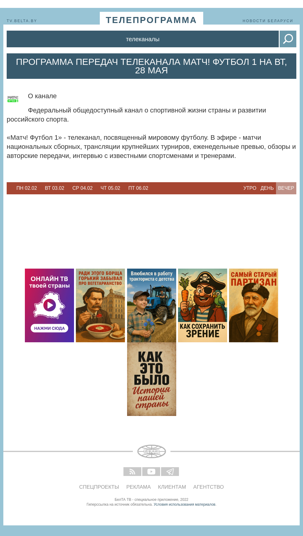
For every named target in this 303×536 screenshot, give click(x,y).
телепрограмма (151, 20)
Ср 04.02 (82, 188)
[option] (27, 188)
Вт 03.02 (54, 188)
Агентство (208, 487)
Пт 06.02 (138, 188)
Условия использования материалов (184, 504)
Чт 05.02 (110, 188)
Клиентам (172, 487)
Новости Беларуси (268, 21)
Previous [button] (10, 188)
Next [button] (155, 188)
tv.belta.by (22, 21)
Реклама (138, 487)
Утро (249, 188)
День (267, 188)
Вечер (286, 188)
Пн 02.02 (26, 188)
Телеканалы (143, 39)
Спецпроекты (99, 487)
